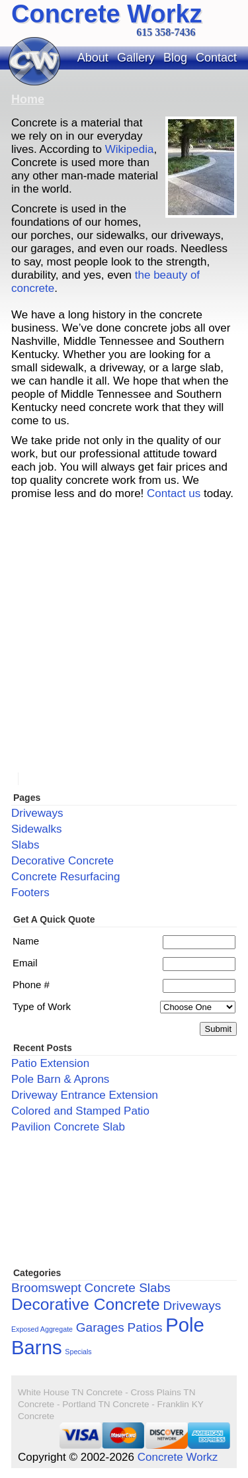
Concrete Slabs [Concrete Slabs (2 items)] (128, 1288)
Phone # (31, 984)
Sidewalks (36, 829)
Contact (216, 57)
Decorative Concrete (62, 860)
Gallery (136, 57)
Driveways (37, 813)
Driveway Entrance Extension (84, 1095)
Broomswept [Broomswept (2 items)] (46, 1288)
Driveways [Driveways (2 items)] (192, 1306)
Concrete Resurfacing (65, 876)
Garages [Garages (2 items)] (100, 1327)
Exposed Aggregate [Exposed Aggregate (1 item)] (42, 1329)
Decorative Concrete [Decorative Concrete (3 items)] (85, 1304)
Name (26, 941)
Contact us (173, 493)
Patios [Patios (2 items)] (145, 1327)
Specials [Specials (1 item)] (78, 1352)
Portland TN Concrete (105, 1404)
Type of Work (42, 1006)
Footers (30, 892)
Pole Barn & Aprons (60, 1079)
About (92, 57)
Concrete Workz (106, 14)
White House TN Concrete (70, 1392)
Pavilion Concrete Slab (68, 1127)
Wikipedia (129, 149)
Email (25, 962)
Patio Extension (50, 1063)
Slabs (25, 845)
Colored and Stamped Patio (80, 1111)
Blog (175, 57)
